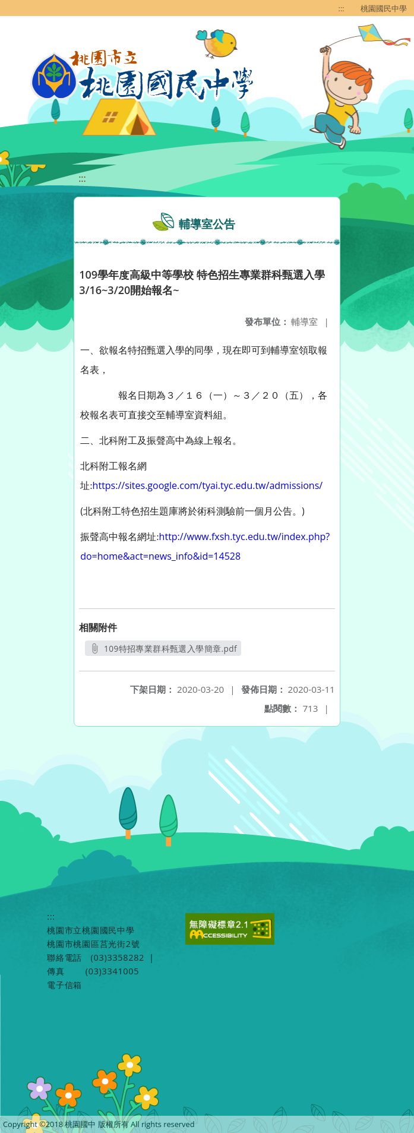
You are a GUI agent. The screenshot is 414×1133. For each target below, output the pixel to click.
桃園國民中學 (384, 8)
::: (342, 8)
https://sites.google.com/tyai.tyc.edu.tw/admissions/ (208, 485)
